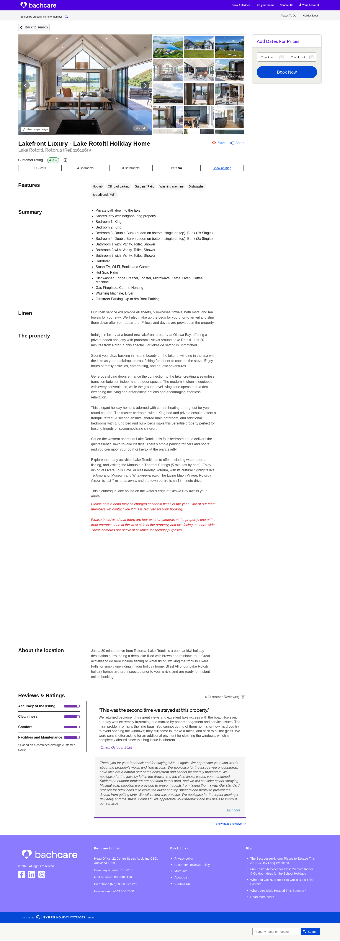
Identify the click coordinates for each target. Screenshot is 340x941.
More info (180, 871)
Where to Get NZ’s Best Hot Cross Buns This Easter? (281, 882)
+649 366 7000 (123, 891)
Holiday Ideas (311, 15)
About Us (180, 877)
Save (222, 143)
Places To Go (288, 15)
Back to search (36, 27)
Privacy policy (183, 858)
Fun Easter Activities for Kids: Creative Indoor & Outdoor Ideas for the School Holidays (281, 871)
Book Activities (241, 5)
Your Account (309, 5)
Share (240, 143)
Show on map (222, 168)
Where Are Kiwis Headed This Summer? (278, 890)
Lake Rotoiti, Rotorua (54, 150)
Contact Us (286, 5)
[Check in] (272, 57)
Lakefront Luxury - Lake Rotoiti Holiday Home (84, 143)
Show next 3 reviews (229, 823)
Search (312, 931)
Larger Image (35, 129)
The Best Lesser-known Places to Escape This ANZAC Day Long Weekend (282, 861)
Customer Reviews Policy (192, 865)
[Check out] (302, 57)
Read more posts (262, 897)
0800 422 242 (127, 884)
